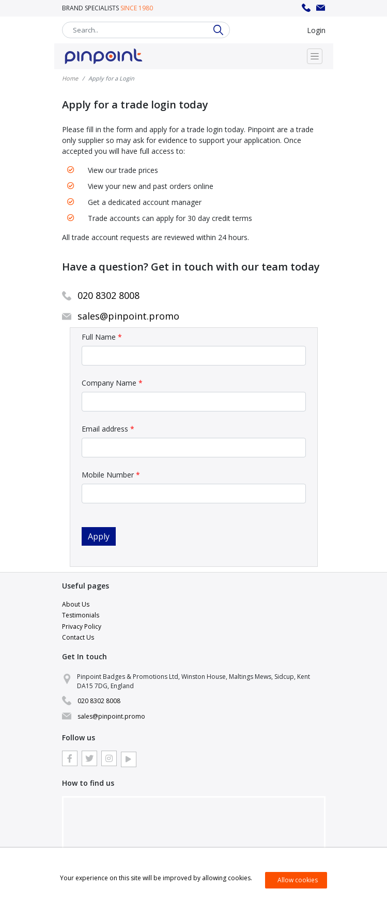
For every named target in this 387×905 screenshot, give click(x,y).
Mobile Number (111, 475)
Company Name (112, 383)
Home (70, 78)
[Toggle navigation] (314, 56)
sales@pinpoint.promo (321, 8)
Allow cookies (297, 880)
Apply (99, 536)
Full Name (102, 337)
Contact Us (78, 637)
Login (316, 30)
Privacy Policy (81, 626)
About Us (75, 604)
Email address (108, 429)
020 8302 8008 (306, 8)
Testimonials (80, 615)
